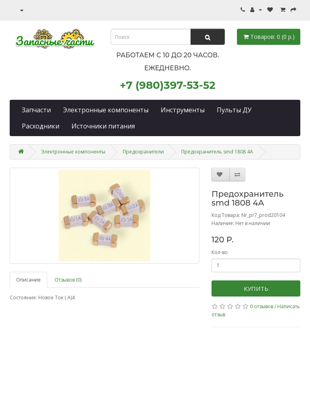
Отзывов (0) (68, 279)
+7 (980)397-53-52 (168, 85)
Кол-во (220, 252)
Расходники (40, 126)
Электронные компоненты (106, 109)
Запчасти (36, 109)
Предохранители (143, 151)
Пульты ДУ (234, 109)
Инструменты (183, 109)
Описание (28, 279)
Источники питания (103, 126)
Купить (256, 288)
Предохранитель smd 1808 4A (217, 151)
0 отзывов (261, 306)
